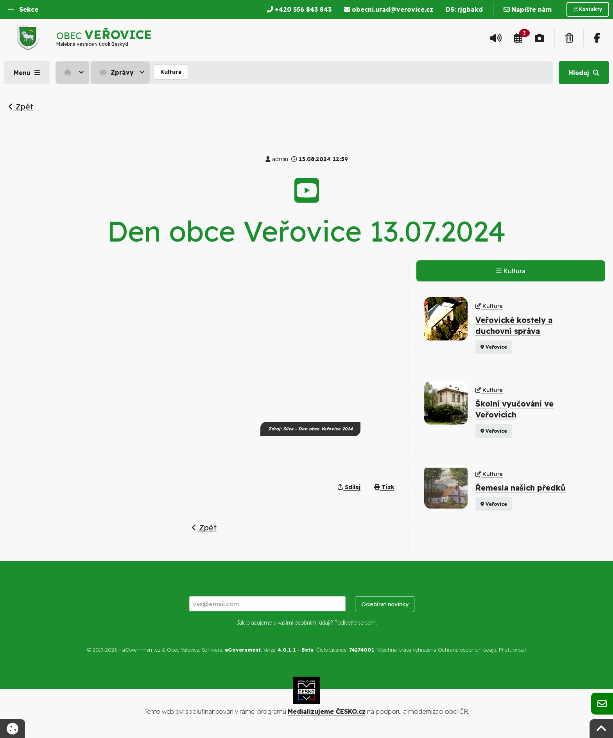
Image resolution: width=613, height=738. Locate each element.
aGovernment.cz (141, 650)
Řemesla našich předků (520, 488)
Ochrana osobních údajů (467, 650)
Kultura (170, 71)
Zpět (20, 106)
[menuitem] (73, 72)
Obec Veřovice (183, 650)
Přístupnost (512, 650)
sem (370, 622)
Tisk (384, 487)
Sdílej (349, 487)
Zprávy (116, 72)
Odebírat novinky (385, 604)
